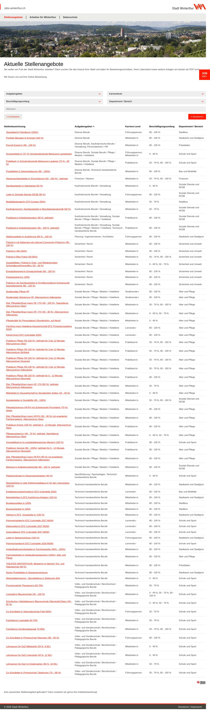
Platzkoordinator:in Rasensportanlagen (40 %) (29, 476)
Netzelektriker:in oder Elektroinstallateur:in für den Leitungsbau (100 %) (37, 484)
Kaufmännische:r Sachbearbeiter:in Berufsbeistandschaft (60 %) (38, 209)
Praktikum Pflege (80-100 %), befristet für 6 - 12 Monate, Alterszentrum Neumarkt (34, 377)
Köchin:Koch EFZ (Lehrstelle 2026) (24, 335)
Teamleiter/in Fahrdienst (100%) (22, 132)
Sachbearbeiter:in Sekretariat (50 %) (24, 186)
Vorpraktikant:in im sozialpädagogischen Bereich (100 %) (35, 442)
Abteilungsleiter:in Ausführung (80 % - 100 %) (29, 236)
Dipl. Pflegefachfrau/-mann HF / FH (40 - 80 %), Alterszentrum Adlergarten (37, 313)
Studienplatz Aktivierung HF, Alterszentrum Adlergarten (33, 297)
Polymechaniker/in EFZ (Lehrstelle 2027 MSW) (29, 520)
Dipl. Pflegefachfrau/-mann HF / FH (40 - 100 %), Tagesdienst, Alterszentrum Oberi (37, 304)
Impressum (196, 707)
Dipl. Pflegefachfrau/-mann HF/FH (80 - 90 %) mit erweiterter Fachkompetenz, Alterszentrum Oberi (36, 418)
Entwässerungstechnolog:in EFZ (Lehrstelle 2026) (31, 491)
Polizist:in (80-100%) (16, 251)
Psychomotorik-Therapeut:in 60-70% (24, 585)
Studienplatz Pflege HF (17, 291)
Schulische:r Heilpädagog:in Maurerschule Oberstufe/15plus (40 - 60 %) (39, 603)
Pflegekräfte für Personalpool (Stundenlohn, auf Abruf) (33, 320)
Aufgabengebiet (84, 126)
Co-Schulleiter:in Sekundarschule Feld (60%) (28, 611)
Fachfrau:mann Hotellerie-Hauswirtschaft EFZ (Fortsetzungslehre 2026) (39, 328)
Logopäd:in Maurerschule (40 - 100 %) (25, 594)
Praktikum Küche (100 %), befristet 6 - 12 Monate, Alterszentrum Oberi (38, 426)
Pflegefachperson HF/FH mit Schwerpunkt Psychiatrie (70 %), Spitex (37, 409)
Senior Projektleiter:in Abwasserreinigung (27, 572)
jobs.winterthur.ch (15, 8)
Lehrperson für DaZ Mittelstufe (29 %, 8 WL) (28, 646)
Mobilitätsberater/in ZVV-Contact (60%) (26, 202)
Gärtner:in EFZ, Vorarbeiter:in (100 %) (25, 515)
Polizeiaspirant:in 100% (18, 277)
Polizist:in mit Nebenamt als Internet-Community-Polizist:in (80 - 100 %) (38, 244)
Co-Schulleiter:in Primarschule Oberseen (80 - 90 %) (32, 638)
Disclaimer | (184, 707)
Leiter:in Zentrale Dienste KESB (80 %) (26, 194)
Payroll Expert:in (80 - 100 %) (21, 145)
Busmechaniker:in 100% (18, 509)
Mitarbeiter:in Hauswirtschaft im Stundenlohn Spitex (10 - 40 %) (38, 393)
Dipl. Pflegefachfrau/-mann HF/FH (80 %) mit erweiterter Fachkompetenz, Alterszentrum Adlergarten (34, 458)
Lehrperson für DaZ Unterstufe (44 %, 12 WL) (29, 655)
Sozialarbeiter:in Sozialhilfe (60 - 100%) (26, 400)
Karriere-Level (132, 126)
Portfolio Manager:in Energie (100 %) (25, 138)
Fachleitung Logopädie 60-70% (22, 620)
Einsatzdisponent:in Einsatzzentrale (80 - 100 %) (30, 271)
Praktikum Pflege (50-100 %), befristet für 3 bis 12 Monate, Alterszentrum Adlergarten (35, 368)
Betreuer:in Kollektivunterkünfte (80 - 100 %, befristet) (33, 467)
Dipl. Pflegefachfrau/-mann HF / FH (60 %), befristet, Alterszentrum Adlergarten (32, 386)
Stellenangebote (13, 17)
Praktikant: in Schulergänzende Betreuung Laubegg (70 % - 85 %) (37, 162)
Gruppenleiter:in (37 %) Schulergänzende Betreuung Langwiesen (39, 154)
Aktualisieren (198, 117)
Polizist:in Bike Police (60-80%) (22, 257)
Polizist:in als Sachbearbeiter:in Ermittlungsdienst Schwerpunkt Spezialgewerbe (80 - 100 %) (38, 284)
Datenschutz (70, 17)
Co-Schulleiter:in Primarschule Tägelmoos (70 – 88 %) (33, 672)
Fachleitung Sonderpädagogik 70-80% (25, 629)
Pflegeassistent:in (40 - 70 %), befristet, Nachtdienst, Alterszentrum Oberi (32, 435)
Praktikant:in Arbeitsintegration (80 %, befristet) (29, 218)
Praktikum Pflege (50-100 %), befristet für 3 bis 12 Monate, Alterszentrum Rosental (35, 359)
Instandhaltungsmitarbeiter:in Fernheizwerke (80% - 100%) (35, 549)
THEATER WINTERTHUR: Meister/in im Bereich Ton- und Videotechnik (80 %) (35, 565)
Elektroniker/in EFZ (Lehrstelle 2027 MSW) (27, 526)
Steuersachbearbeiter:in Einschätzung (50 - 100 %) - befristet (37, 178)
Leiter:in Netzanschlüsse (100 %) (22, 538)
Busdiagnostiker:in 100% (18, 503)
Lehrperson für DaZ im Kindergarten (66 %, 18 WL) (32, 664)
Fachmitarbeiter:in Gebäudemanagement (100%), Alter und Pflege (36, 556)
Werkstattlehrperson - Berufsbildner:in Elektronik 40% (33, 578)
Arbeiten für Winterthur (43, 17)
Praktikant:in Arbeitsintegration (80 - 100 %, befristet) (32, 228)
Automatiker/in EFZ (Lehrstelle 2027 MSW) (27, 532)
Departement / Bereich (191, 126)
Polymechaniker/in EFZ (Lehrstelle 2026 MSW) (29, 543)
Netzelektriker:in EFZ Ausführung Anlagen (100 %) (31, 497)
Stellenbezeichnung (14, 126)
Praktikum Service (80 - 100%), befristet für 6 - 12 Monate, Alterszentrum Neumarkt (35, 449)
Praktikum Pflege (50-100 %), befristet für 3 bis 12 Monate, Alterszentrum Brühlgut (35, 351)
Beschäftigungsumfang (162, 126)
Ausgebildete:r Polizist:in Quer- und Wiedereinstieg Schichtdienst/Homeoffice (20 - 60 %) (31, 264)
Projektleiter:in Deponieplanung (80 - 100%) (28, 171)
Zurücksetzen (14, 117)
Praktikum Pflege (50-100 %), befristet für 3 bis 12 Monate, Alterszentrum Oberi (35, 342)
